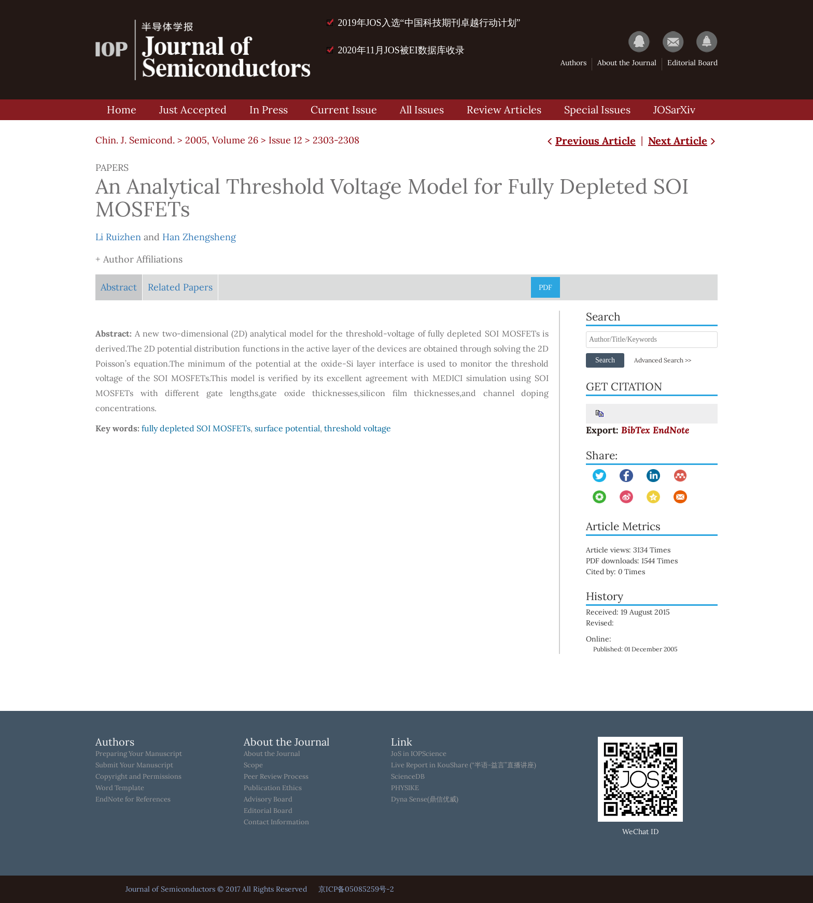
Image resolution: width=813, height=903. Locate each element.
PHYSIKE (405, 788)
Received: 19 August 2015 (628, 612)
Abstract (119, 287)
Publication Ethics (273, 788)
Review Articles (504, 109)
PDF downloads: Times (639, 560)
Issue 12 (285, 140)
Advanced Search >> (662, 360)
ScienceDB (408, 777)
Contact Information (276, 822)
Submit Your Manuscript (134, 765)
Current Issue (344, 109)
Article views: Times (635, 550)
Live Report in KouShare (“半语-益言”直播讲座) (463, 765)
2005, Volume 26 (221, 140)
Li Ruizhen (118, 237)
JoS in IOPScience (418, 754)
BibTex (635, 430)
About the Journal (626, 62)
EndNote (671, 430)
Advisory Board (268, 799)
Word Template (119, 788)
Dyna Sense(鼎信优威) (424, 799)
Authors (573, 62)
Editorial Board (692, 62)
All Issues (422, 109)
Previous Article (590, 140)
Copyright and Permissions (138, 777)
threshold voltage (357, 428)
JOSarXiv (674, 109)
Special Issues (597, 109)
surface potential (287, 428)
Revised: (600, 623)
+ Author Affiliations (139, 259)
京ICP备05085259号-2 (356, 889)
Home (121, 109)
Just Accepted (193, 109)
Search (605, 360)
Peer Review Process (276, 777)
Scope (253, 765)
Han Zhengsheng (199, 237)
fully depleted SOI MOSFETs (196, 428)
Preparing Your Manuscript (138, 754)
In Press (268, 109)
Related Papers (180, 287)
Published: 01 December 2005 (635, 649)
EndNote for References (133, 799)
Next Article (683, 140)
